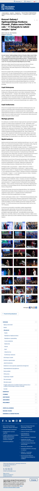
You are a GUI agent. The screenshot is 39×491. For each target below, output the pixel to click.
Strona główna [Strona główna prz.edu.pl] (5, 12)
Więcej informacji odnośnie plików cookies (13, 486)
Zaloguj (27, 1)
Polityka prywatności (7, 476)
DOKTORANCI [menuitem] (6, 397)
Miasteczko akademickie (26, 446)
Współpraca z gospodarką (10, 338)
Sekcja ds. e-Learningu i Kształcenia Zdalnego (26, 452)
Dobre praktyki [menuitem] (7, 371)
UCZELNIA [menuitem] (5, 322)
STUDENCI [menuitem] (5, 394)
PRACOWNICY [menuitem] (6, 402)
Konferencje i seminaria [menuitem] (9, 354)
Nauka (5, 333)
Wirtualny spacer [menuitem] (7, 382)
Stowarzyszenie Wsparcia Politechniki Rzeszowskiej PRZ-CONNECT (28, 457)
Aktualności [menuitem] (6, 330)
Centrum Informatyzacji (26, 429)
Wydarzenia (9, 34)
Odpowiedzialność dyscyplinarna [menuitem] (11, 368)
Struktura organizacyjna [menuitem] (20, 360)
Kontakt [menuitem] (5, 389)
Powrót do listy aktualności (10, 313)
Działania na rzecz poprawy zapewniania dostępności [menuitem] (16, 365)
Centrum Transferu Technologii (28, 431)
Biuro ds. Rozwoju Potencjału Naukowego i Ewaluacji (28, 426)
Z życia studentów (8, 341)
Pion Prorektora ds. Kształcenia (28, 437)
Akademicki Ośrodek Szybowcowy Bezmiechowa (27, 440)
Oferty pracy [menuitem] (6, 374)
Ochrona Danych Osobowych (10, 429)
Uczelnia (12, 12)
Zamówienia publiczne (8, 441)
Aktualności (17, 12)
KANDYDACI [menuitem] (6, 391)
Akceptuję (33, 480)
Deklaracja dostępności (8, 474)
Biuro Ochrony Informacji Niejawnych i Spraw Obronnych (10, 426)
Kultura (6, 346)
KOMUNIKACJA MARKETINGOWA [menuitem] (20, 413)
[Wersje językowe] (35, 1)
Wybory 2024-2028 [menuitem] (8, 324)
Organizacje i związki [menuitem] (8, 376)
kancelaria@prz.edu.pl (11, 471)
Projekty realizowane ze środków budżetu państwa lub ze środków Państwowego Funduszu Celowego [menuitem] (17, 385)
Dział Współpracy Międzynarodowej (25, 434)
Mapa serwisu (6, 473)
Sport (5, 349)
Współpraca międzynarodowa (11, 335)
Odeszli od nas (7, 352)
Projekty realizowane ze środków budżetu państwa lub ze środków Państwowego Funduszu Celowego (10, 437)
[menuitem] (36, 322)
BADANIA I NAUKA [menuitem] (20, 411)
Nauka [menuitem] (5, 327)
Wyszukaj (18, 1)
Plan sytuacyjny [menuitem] (7, 379)
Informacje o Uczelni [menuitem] (20, 357)
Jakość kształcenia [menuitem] (8, 363)
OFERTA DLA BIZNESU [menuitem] (20, 408)
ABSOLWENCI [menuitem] (6, 399)
